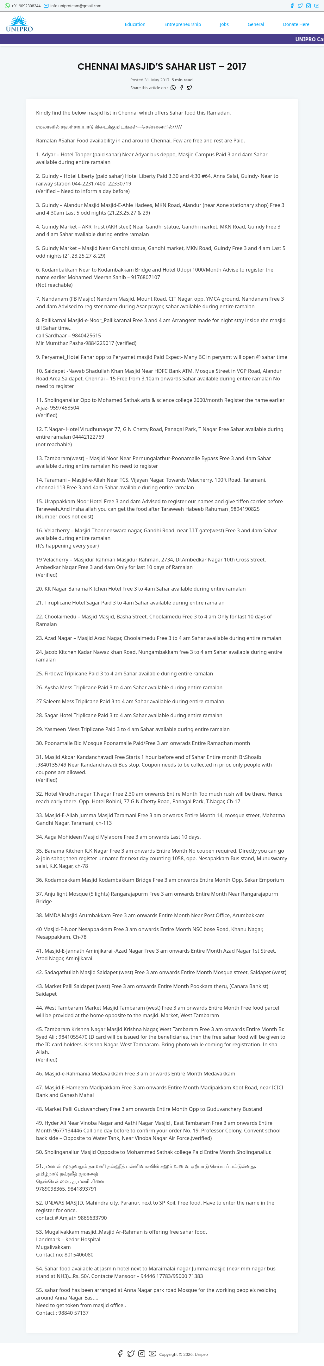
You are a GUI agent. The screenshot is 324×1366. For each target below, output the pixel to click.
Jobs (224, 24)
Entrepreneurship (183, 24)
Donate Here (296, 24)
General (256, 24)
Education (135, 24)
